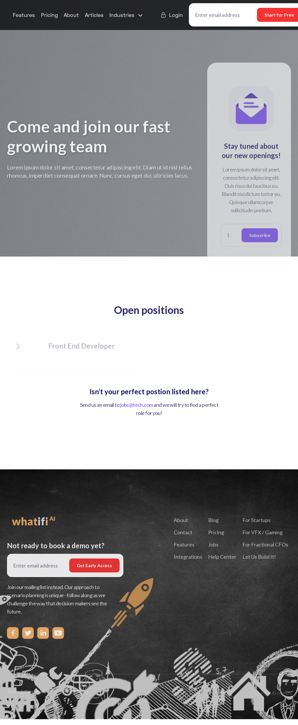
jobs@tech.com (136, 406)
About (71, 15)
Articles (94, 15)
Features (24, 15)
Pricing (49, 15)
